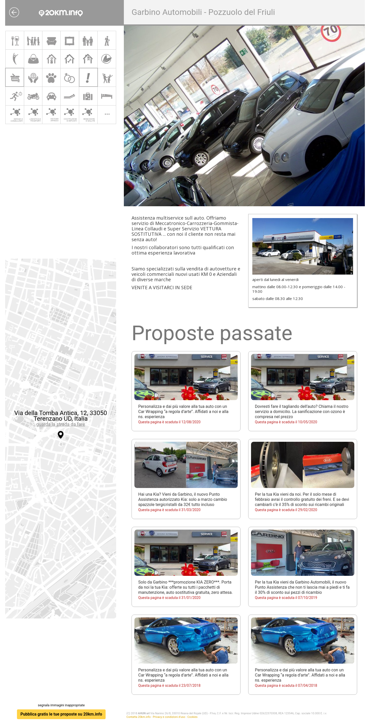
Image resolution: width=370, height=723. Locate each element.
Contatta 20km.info (138, 717)
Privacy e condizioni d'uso (169, 717)
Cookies (192, 717)
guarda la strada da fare (60, 424)
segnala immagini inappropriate (61, 705)
